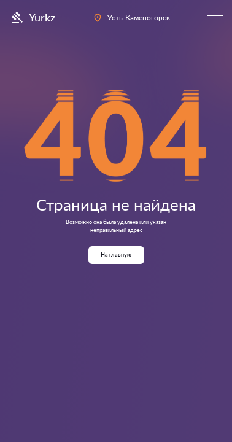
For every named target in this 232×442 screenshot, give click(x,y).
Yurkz (32, 17)
